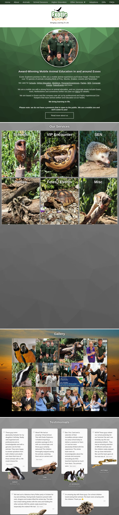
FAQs (77, 91)
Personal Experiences (70, 83)
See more (9, 464)
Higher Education (44, 83)
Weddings (56, 83)
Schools (32, 83)
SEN (89, 83)
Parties (83, 83)
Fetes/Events (58, 85)
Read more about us (59, 115)
